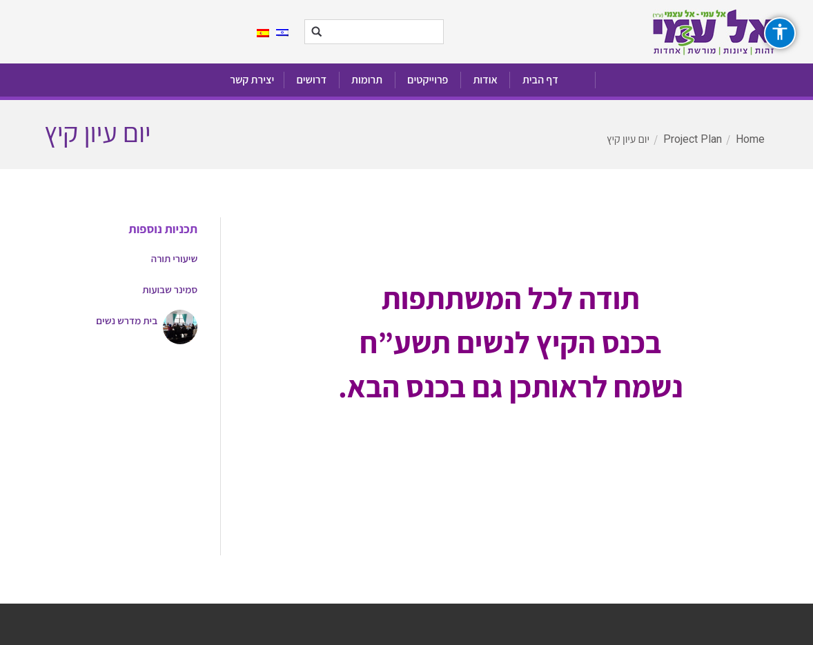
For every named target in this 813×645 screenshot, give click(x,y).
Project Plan (692, 139)
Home (750, 139)
